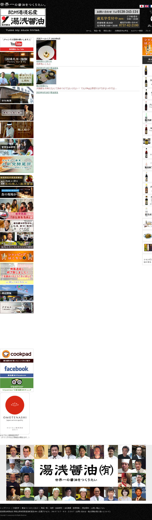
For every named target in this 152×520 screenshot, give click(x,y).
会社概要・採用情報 (72, 508)
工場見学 (16, 508)
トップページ (5, 508)
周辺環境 (85, 508)
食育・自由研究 (56, 508)
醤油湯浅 (54, 68)
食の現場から (42, 86)
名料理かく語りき (44, 61)
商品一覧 (44, 508)
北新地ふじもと (43, 64)
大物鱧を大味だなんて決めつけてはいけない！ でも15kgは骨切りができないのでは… (76, 88)
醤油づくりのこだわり (30, 508)
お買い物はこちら (98, 508)
